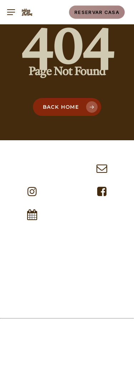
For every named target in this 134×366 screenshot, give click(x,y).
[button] (10, 12)
